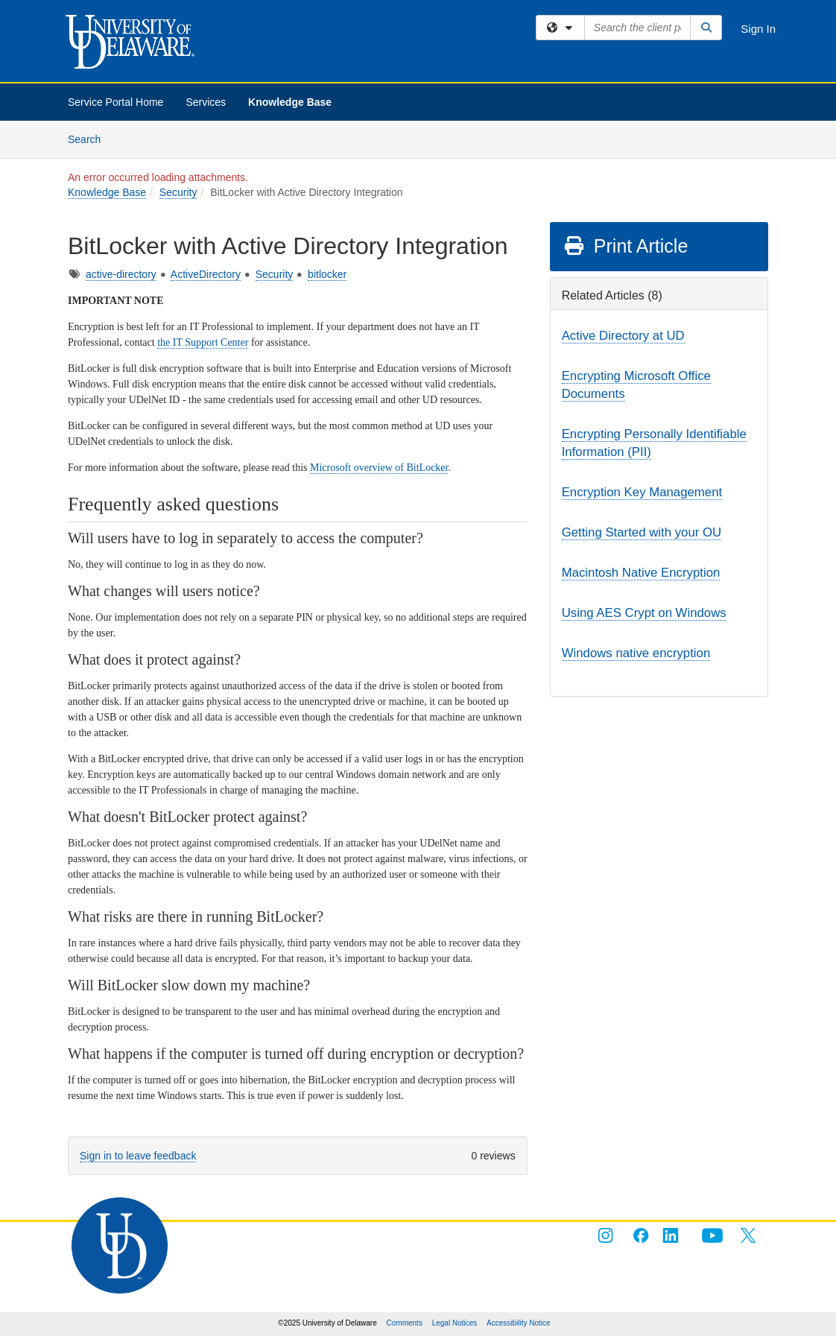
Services (206, 102)
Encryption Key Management (642, 492)
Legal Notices (455, 1323)
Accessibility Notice (519, 1323)
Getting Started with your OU (642, 532)
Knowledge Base (290, 102)
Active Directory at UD (623, 336)
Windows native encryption (636, 653)
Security (178, 192)
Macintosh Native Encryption (641, 573)
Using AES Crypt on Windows (644, 613)
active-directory (121, 274)
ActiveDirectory (206, 274)
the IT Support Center (202, 342)
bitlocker (327, 274)
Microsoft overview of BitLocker (379, 467)
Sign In (758, 28)
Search (90, 138)
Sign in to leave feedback (138, 1156)
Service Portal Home (115, 102)
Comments (404, 1323)
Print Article (625, 245)
